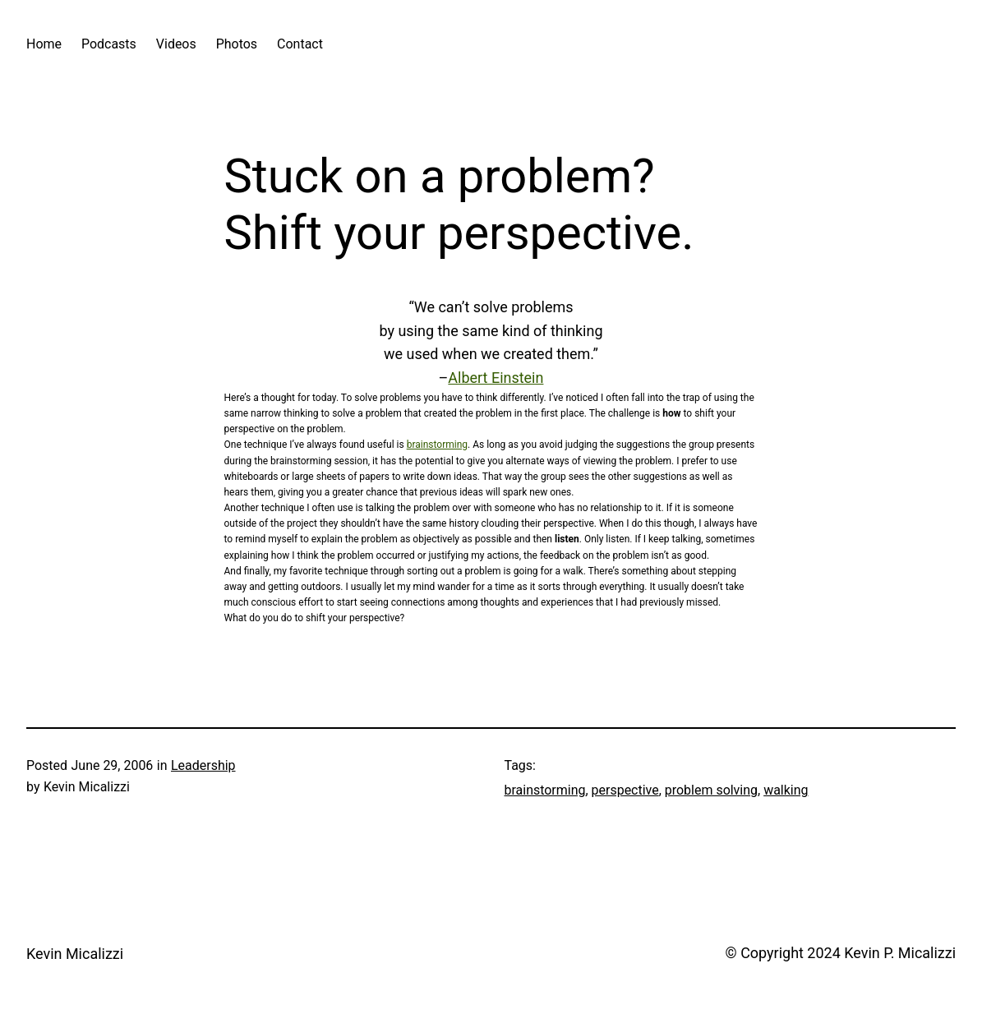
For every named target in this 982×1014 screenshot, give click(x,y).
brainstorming (437, 444)
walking (785, 790)
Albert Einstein (495, 377)
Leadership (203, 765)
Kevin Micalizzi (74, 953)
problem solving (711, 790)
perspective (625, 790)
